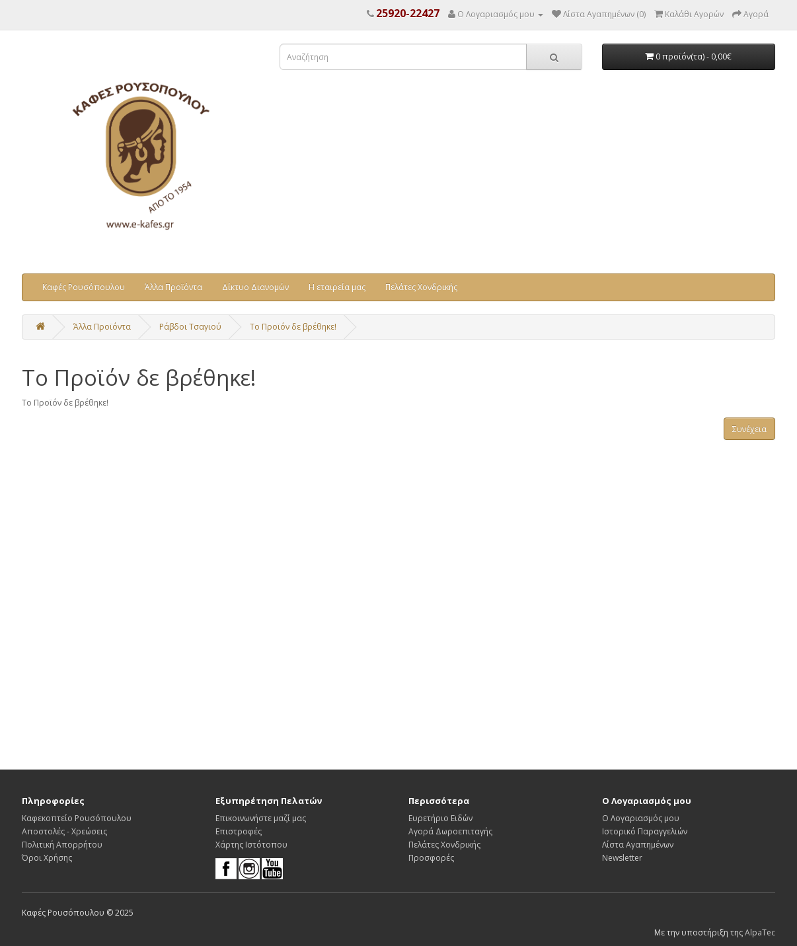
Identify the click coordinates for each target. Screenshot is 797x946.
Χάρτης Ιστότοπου (251, 844)
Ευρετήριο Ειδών (440, 818)
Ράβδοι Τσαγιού (190, 326)
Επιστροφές (238, 831)
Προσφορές (431, 857)
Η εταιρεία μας (337, 287)
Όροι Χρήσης (47, 857)
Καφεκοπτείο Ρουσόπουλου (77, 818)
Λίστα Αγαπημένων (637, 844)
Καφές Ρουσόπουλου (83, 287)
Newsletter (622, 857)
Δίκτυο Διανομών (255, 287)
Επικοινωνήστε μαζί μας (260, 818)
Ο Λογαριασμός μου (640, 818)
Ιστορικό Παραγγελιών (644, 831)
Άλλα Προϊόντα (173, 287)
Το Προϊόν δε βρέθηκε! (293, 326)
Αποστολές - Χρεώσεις (64, 831)
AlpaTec (760, 932)
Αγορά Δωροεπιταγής (450, 831)
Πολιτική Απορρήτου (62, 844)
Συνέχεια (749, 429)
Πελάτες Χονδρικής (421, 287)
